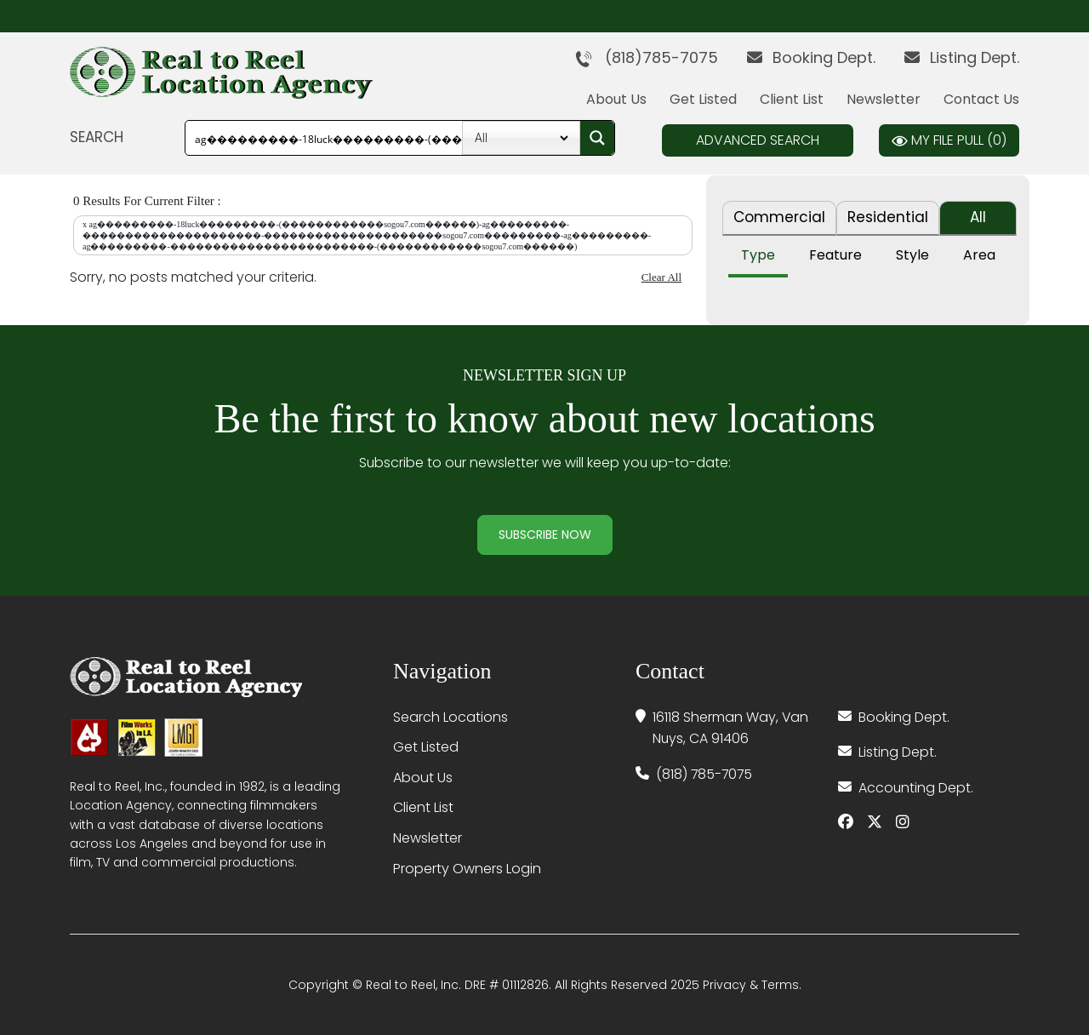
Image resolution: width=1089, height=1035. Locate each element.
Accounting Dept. (916, 788)
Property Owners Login (467, 868)
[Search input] (384, 138)
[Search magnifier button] (597, 138)
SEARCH (96, 137)
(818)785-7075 (646, 57)
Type (758, 255)
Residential (887, 217)
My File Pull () (949, 140)
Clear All (661, 277)
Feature (835, 255)
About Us (616, 99)
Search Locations (450, 717)
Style (912, 255)
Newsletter (884, 99)
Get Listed (703, 99)
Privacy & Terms (751, 984)
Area (979, 255)
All (978, 217)
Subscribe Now (545, 534)
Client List (792, 99)
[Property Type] (521, 138)
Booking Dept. (811, 57)
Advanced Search (757, 140)
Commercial (779, 217)
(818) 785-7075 (705, 774)
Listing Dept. (961, 57)
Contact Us (981, 99)
